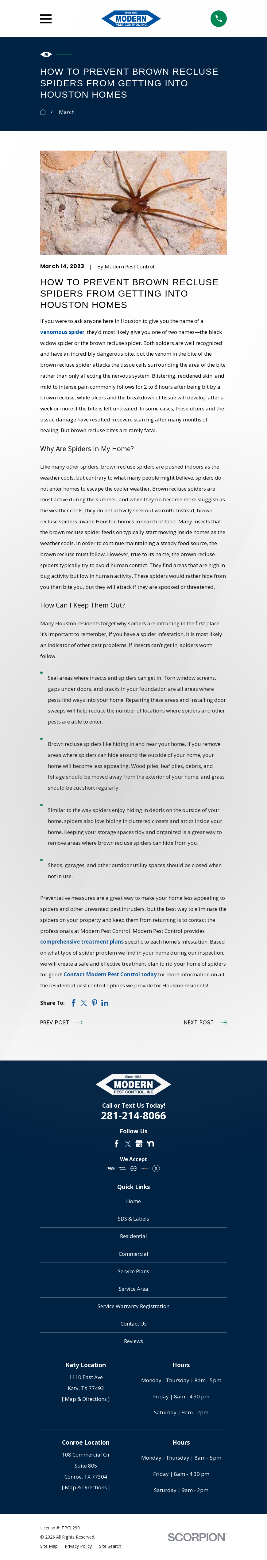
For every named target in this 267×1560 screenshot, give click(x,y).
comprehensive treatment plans (82, 941)
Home (133, 1201)
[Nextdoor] (150, 1143)
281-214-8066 (133, 1115)
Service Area (133, 1288)
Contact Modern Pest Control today (110, 974)
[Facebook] (116, 1143)
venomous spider (62, 331)
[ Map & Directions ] (86, 1398)
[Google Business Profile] (139, 1143)
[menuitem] (49, 1546)
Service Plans (133, 1271)
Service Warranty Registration (133, 1306)
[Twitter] (128, 1143)
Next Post (205, 1023)
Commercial (133, 1253)
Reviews (133, 1341)
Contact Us (134, 1323)
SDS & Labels (133, 1218)
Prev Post (61, 1023)
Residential (133, 1236)
